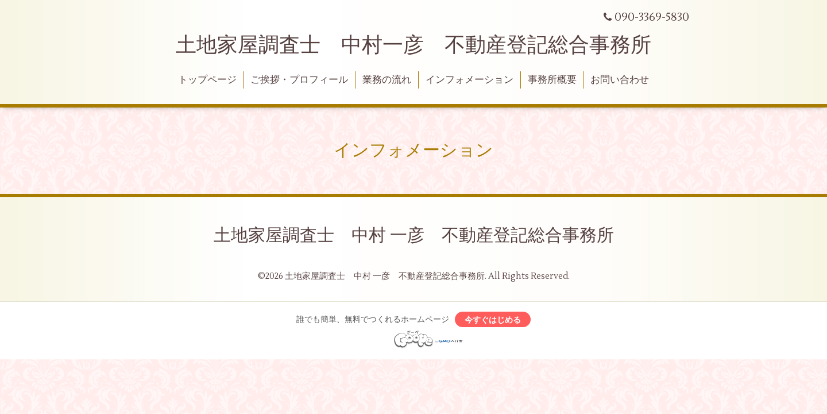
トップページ (207, 80)
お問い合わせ (619, 80)
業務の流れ (386, 80)
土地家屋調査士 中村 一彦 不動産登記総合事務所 (414, 235)
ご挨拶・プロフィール (299, 80)
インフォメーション (469, 80)
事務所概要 (552, 80)
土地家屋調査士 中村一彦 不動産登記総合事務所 (413, 45)
